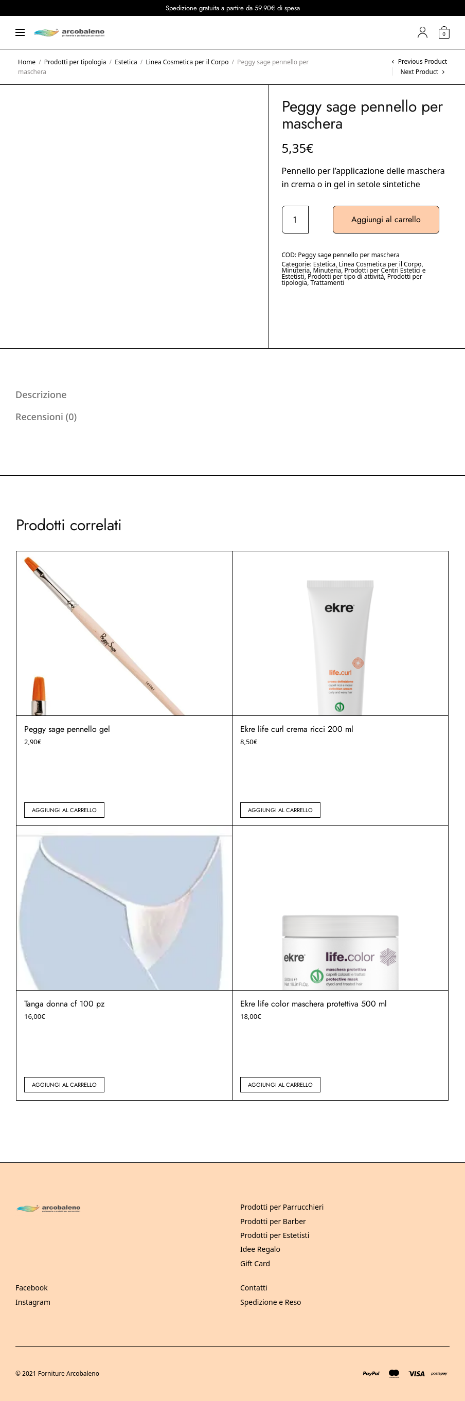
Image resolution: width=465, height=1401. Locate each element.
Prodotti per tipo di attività (346, 276)
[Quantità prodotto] (295, 219)
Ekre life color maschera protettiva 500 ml (313, 1004)
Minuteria (296, 270)
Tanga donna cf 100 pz (64, 1004)
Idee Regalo (260, 1249)
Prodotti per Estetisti (274, 1235)
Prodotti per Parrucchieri (282, 1207)
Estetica (126, 62)
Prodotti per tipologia (75, 62)
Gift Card (255, 1263)
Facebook (31, 1287)
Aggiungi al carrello (386, 219)
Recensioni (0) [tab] (46, 416)
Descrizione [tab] (41, 394)
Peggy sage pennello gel (67, 729)
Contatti (253, 1287)
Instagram (32, 1302)
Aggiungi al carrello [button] (64, 810)
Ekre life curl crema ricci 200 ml (296, 729)
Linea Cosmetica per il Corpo (187, 62)
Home (26, 62)
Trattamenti (327, 282)
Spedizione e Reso (270, 1302)
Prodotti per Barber (273, 1221)
